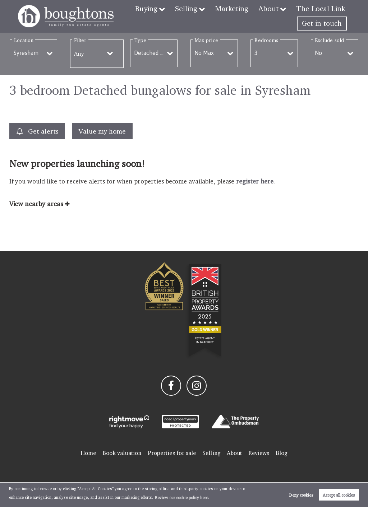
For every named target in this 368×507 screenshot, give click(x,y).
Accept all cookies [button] (339, 495)
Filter (80, 40)
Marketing (234, 8)
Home (88, 453)
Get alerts (37, 131)
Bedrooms (266, 40)
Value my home (102, 131)
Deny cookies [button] (301, 495)
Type (140, 40)
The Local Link (321, 8)
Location (24, 40)
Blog (282, 453)
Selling (189, 8)
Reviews (259, 453)
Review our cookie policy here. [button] (182, 497)
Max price (206, 40)
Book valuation (121, 453)
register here (254, 181)
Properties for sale (172, 453)
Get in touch (322, 23)
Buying (149, 8)
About (270, 8)
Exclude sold (329, 40)
